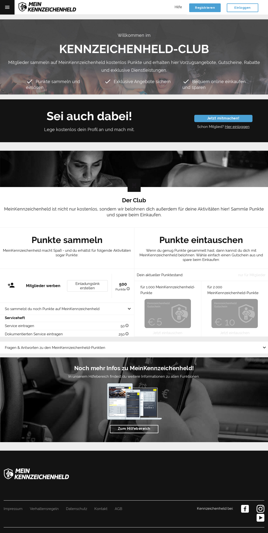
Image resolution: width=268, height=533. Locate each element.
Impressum (13, 509)
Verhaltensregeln (44, 509)
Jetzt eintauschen (167, 333)
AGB (118, 509)
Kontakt (100, 509)
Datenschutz (76, 509)
